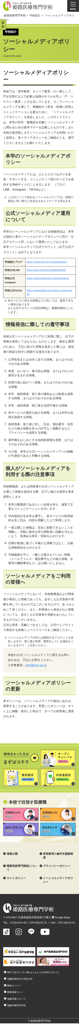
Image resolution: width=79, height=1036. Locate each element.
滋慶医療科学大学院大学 (20, 978)
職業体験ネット (15, 992)
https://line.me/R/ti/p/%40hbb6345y (46, 270)
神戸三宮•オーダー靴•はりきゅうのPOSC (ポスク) (33, 972)
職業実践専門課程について (22, 867)
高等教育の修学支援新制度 (58, 855)
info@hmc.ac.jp (36, 665)
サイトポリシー (16, 878)
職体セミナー (14, 985)
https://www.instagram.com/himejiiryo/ (48, 278)
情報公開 (12, 853)
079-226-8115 (38, 922)
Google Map (60, 917)
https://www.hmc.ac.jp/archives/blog (47, 261)
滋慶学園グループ (16, 998)
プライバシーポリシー (56, 866)
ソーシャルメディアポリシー (58, 880)
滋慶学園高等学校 (16, 1005)
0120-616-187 (19, 922)
